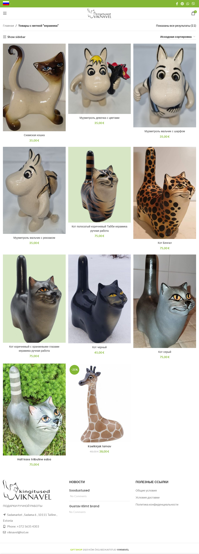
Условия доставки (148, 495)
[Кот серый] (165, 300)
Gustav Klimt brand (84, 504)
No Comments (78, 494)
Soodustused (79, 489)
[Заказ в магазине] (178, 37)
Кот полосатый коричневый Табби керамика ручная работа (99, 227)
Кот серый (165, 350)
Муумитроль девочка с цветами (99, 116)
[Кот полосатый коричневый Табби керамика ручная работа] (99, 184)
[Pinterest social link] (182, 4)
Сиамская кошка (34, 134)
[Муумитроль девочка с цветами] (99, 78)
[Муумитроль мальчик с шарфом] (165, 85)
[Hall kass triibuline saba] (34, 408)
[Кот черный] (99, 298)
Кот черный (99, 346)
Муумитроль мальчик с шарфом (165, 130)
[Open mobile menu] (5, 13)
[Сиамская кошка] (34, 87)
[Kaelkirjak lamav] (99, 402)
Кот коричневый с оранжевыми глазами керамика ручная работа (34, 347)
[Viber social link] (193, 4)
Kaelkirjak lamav (99, 445)
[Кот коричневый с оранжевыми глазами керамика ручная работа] (34, 297)
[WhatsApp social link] (187, 4)
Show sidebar (16, 37)
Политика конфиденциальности (157, 502)
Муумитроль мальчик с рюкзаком (33, 236)
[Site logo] (100, 13)
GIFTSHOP (76, 548)
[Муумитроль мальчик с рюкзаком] (34, 190)
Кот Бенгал (165, 241)
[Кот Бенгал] (165, 192)
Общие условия (146, 488)
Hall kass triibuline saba (34, 458)
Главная (8, 25)
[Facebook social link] (177, 4)
